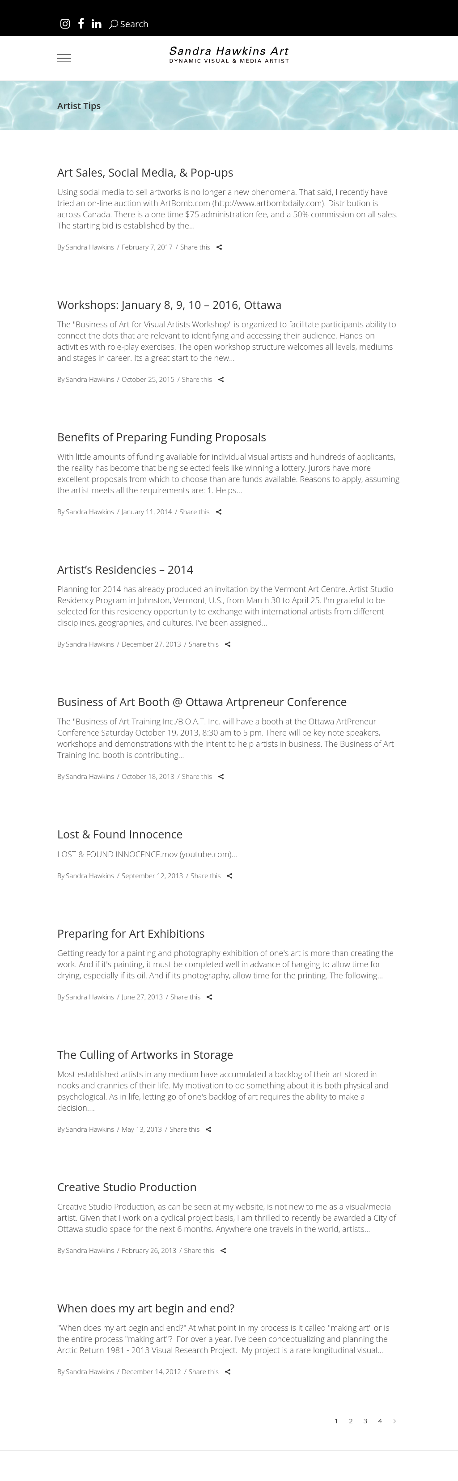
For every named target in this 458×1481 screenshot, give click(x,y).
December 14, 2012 (151, 1371)
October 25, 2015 (148, 379)
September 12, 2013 (152, 875)
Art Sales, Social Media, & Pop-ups (145, 172)
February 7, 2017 (147, 246)
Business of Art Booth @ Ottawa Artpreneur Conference (202, 701)
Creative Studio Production (127, 1186)
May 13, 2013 (142, 1129)
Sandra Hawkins (90, 246)
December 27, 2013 (151, 643)
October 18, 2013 (148, 776)
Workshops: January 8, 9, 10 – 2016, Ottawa (169, 304)
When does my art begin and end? (145, 1308)
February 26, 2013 (149, 1250)
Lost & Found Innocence (120, 834)
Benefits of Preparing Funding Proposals (161, 436)
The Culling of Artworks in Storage (145, 1054)
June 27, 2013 (142, 996)
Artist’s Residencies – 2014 (125, 569)
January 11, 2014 (147, 511)
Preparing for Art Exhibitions (131, 933)
